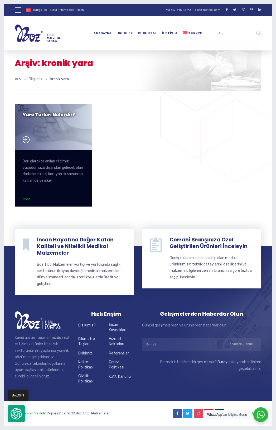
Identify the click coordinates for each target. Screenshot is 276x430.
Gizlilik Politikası (86, 379)
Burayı (222, 362)
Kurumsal (147, 33)
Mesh (80, 10)
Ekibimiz (85, 353)
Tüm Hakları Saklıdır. (31, 413)
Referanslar (119, 353)
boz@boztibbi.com (207, 10)
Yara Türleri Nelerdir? (49, 114)
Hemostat (67, 10)
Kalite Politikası (86, 365)
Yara (26, 199)
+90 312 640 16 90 (177, 10)
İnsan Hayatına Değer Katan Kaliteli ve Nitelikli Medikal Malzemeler (75, 246)
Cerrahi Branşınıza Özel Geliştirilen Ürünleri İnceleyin (209, 243)
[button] (16, 413)
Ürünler (125, 33)
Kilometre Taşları (86, 341)
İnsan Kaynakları (117, 327)
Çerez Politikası (116, 365)
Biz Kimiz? (87, 325)
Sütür (53, 10)
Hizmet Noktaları (116, 341)
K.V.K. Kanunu (120, 376)
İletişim (169, 33)
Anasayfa (102, 33)
